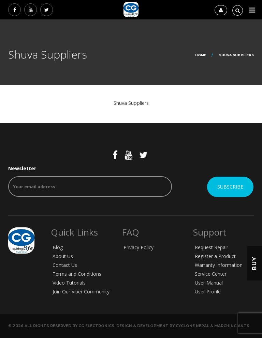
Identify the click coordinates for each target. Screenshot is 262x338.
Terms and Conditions (77, 274)
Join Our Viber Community (81, 291)
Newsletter (90, 181)
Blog (58, 247)
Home (200, 55)
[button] (252, 10)
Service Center (211, 274)
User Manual (209, 282)
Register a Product (215, 256)
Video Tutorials (69, 282)
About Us (63, 256)
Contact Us (65, 265)
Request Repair (211, 247)
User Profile (208, 291)
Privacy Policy (138, 247)
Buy (254, 263)
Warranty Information (219, 265)
